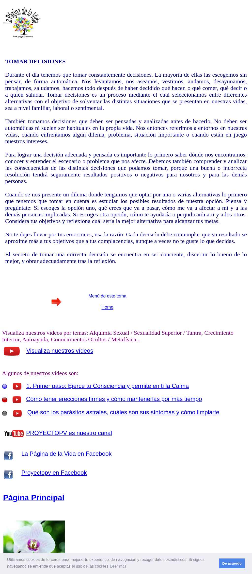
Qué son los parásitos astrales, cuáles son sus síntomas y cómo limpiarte (123, 412)
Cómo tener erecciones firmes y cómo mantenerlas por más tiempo (114, 399)
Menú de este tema (107, 296)
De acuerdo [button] (231, 563)
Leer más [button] (118, 566)
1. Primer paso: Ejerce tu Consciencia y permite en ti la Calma (107, 386)
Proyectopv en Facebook (54, 472)
